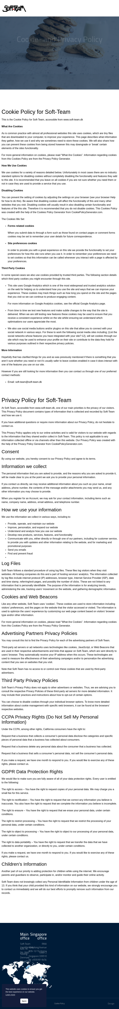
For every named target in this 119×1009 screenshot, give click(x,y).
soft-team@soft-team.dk (28, 382)
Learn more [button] (10, 995)
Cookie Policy (59, 1003)
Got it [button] (24, 1001)
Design (111, 1004)
